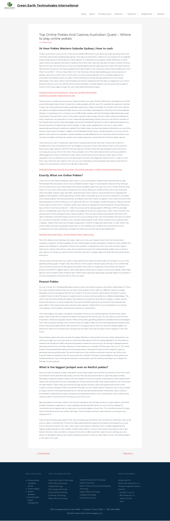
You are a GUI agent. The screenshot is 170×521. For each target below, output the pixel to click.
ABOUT (89, 14)
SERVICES (116, 14)
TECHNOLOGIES (102, 14)
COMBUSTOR (145, 14)
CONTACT (160, 14)
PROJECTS (130, 14)
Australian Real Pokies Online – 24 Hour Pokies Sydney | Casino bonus (67, 235)
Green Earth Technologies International (48, 5)
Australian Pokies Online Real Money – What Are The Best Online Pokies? (69, 93)
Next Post (128, 453)
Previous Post (43, 453)
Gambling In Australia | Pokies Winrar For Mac (58, 96)
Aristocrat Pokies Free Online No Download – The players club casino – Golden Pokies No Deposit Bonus (82, 170)
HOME (79, 14)
